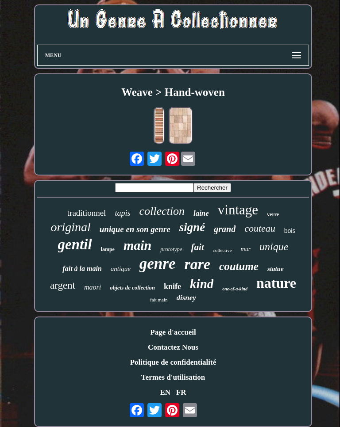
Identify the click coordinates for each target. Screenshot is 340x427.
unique (273, 246)
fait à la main (81, 268)
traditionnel (86, 212)
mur (246, 249)
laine (201, 213)
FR (181, 392)
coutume (239, 266)
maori (92, 287)
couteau (259, 228)
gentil (75, 244)
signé (192, 227)
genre (157, 263)
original (71, 227)
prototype (171, 249)
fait (197, 247)
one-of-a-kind (234, 288)
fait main (158, 299)
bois (290, 230)
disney (186, 298)
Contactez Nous (173, 347)
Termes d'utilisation (173, 377)
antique (121, 268)
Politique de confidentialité (173, 362)
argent (62, 285)
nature (276, 283)
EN (165, 392)
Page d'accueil (173, 332)
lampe (108, 249)
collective (222, 250)
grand (225, 229)
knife (172, 286)
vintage (238, 209)
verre (273, 214)
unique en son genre (135, 229)
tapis (122, 213)
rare (197, 264)
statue (275, 268)
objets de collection (132, 287)
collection (162, 211)
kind (201, 284)
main (137, 245)
